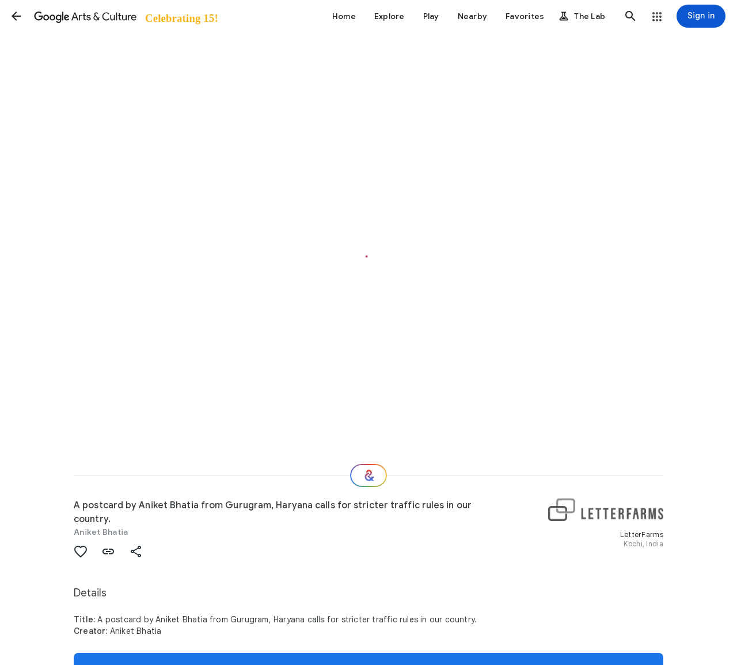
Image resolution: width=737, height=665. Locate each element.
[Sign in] (701, 16)
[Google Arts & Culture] (125, 16)
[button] (16, 16)
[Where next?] (368, 475)
